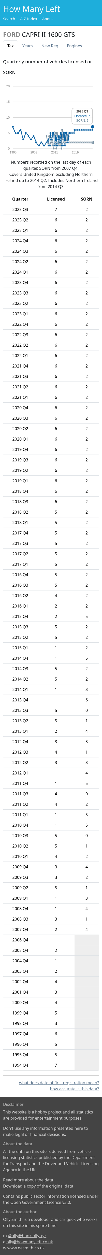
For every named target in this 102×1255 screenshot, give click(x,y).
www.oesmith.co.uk (26, 1248)
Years (27, 46)
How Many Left (31, 8)
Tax (10, 46)
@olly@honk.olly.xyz (27, 1235)
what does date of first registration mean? (59, 1082)
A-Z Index (28, 18)
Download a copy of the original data (38, 1186)
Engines (74, 46)
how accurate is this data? (74, 1089)
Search (9, 18)
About (47, 18)
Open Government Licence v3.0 (40, 1202)
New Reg (49, 46)
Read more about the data (28, 1180)
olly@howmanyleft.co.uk (29, 1242)
